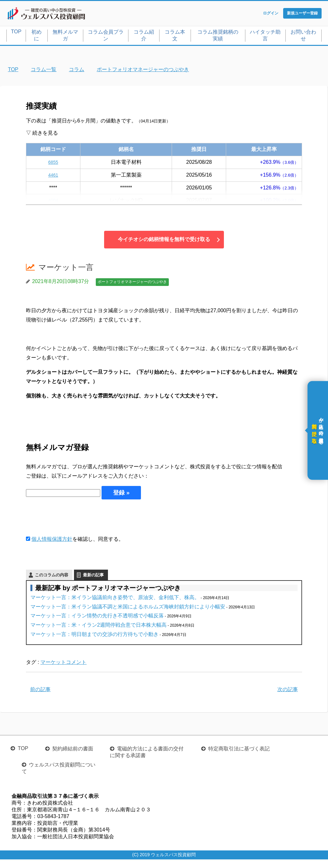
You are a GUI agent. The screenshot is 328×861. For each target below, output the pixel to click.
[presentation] (74, 518)
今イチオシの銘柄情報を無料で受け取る (164, 241)
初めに (36, 36)
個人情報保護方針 (51, 540)
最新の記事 (93, 576)
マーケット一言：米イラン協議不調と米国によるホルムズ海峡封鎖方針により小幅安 (127, 608)
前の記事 (40, 691)
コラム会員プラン (106, 36)
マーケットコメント (63, 663)
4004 (53, 202)
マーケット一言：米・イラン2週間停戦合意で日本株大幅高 (98, 626)
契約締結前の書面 (72, 750)
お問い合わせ (303, 36)
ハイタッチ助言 (265, 36)
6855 (53, 163)
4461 (53, 176)
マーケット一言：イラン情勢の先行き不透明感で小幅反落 (97, 617)
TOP (16, 33)
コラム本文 (175, 36)
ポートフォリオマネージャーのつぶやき (132, 283)
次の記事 (287, 691)
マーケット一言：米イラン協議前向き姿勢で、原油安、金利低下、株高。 (115, 598)
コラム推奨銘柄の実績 (217, 36)
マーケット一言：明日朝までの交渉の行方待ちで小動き (94, 635)
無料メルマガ (65, 36)
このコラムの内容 (51, 576)
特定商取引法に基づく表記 (239, 750)
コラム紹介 (144, 36)
